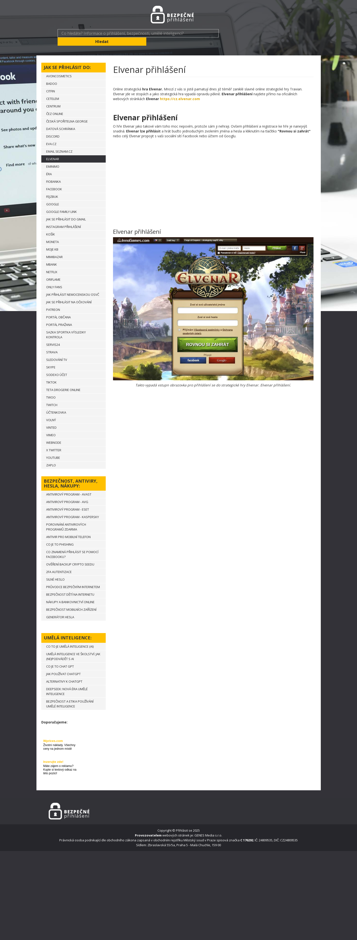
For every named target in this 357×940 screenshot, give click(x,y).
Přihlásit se (184, 822)
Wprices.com (53, 732)
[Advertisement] (213, 174)
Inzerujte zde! (53, 753)
